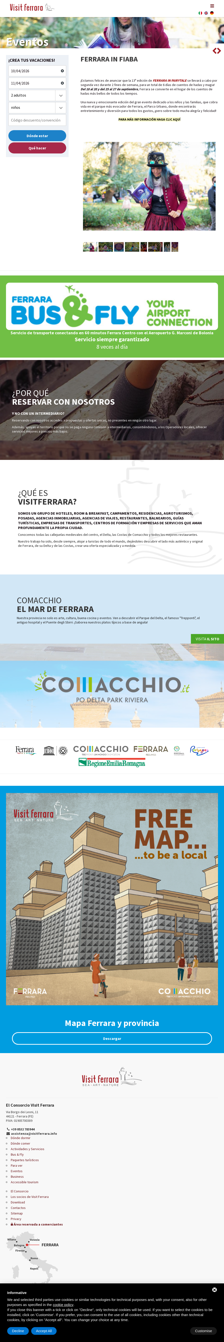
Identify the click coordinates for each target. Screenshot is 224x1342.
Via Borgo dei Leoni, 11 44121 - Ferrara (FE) (22, 1114)
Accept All (204, 1331)
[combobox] (37, 95)
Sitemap (17, 1213)
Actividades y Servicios (27, 1149)
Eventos (17, 1171)
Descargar (112, 1038)
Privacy (16, 1219)
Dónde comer (20, 1143)
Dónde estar (37, 135)
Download (18, 1202)
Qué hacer (37, 148)
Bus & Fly (17, 1154)
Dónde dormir (20, 1138)
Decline (178, 1331)
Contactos (18, 1208)
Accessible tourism (24, 1182)
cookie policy (63, 1305)
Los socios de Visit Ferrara (30, 1197)
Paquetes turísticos (25, 1160)
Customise (20, 1331)
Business (17, 1176)
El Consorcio (20, 1191)
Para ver (17, 1165)
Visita (207, 638)
